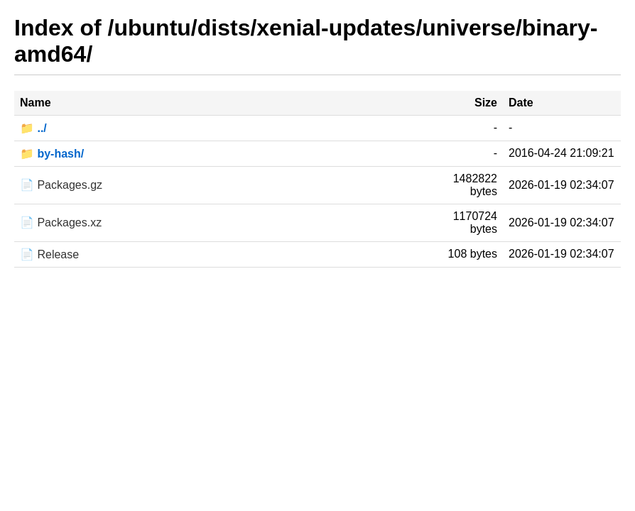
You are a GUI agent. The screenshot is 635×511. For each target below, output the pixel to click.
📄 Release (49, 254)
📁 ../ (33, 128)
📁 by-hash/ (52, 154)
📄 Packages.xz (61, 222)
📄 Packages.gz (61, 185)
